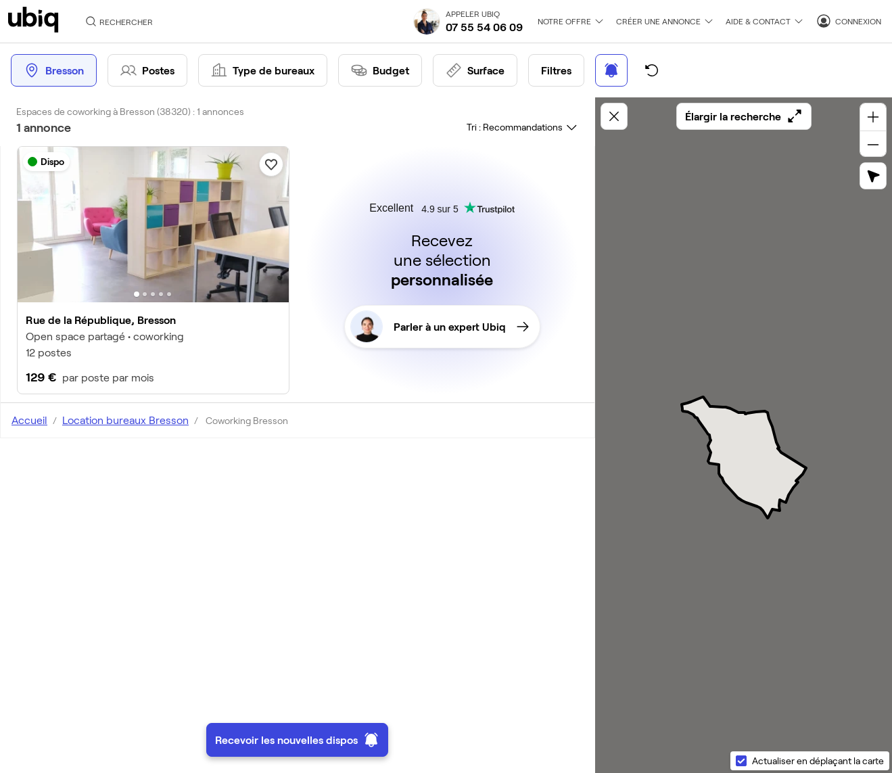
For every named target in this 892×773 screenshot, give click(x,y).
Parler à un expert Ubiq (439, 326)
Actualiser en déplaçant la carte (818, 760)
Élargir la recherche (744, 116)
